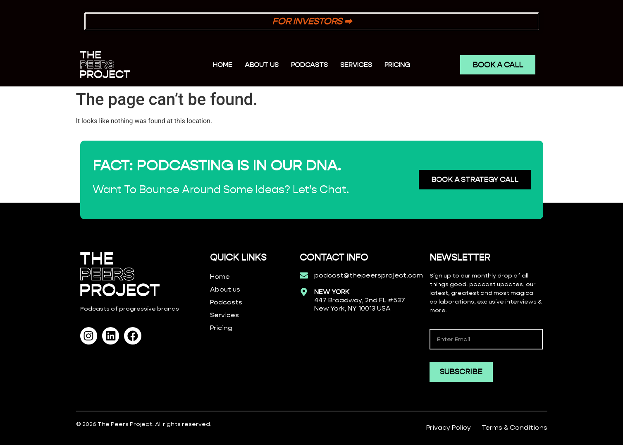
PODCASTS (309, 64)
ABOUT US (262, 64)
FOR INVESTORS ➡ (311, 21)
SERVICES (356, 64)
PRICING (397, 64)
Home (222, 64)
